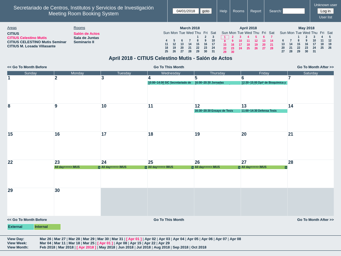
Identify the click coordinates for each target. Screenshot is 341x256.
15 (197, 44)
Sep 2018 (180, 247)
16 (205, 44)
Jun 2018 (126, 247)
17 (213, 44)
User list (325, 17)
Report (255, 11)
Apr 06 (207, 239)
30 (205, 51)
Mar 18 (74, 243)
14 (189, 44)
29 (197, 51)
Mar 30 (103, 239)
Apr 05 (192, 239)
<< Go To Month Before (27, 67)
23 (205, 47)
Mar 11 (60, 243)
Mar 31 (117, 239)
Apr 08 (235, 239)
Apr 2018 (86, 247)
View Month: (17, 247)
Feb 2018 (47, 247)
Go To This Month (169, 67)
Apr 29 (164, 243)
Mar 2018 (66, 247)
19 (174, 47)
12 (174, 44)
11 (166, 44)
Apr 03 (164, 239)
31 (213, 51)
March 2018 (190, 28)
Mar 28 (74, 239)
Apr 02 (150, 239)
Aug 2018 (162, 247)
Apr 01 (133, 239)
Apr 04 (178, 239)
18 (166, 47)
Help (223, 11)
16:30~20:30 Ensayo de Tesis (214, 110)
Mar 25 (88, 243)
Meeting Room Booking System (84, 13)
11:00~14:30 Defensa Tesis (259, 110)
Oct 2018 (198, 247)
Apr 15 (135, 243)
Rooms (238, 11)
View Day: (15, 239)
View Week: (17, 243)
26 (174, 51)
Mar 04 (45, 243)
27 (181, 51)
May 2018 (306, 28)
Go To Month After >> (315, 67)
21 (189, 47)
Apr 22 (149, 243)
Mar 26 (45, 239)
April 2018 (248, 28)
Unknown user (325, 5)
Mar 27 (60, 239)
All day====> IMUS (78, 167)
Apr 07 (221, 239)
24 (213, 47)
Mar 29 (88, 239)
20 (181, 47)
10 (213, 40)
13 (181, 44)
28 (189, 51)
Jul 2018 (143, 247)
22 (197, 47)
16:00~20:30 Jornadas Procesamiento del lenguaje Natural (213, 83)
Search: (275, 11)
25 (166, 51)
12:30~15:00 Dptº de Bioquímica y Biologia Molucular (264, 83)
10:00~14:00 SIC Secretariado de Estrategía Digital (169, 83)
